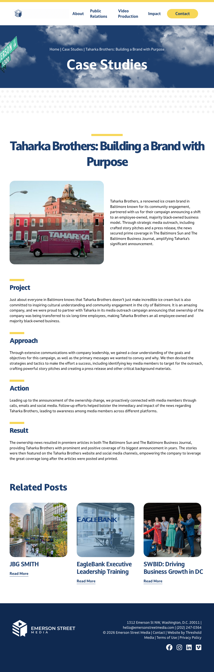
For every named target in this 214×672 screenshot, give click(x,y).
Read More (19, 573)
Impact (154, 13)
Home (54, 49)
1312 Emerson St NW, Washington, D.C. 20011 (163, 622)
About (78, 13)
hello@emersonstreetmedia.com (148, 627)
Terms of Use (167, 637)
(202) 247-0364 (189, 627)
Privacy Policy (190, 637)
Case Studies (72, 49)
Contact (182, 13)
